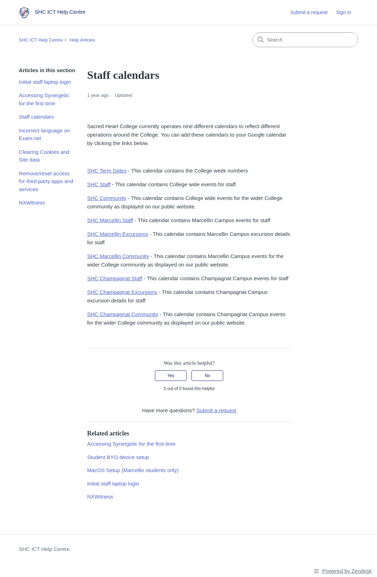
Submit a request (309, 12)
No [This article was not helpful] (207, 375)
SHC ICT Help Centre (41, 40)
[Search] (305, 40)
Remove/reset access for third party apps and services (46, 181)
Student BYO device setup (118, 457)
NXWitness (32, 203)
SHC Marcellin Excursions (117, 234)
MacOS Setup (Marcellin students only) (132, 470)
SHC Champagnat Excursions (122, 292)
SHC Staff (98, 184)
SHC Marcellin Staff (110, 220)
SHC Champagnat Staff (114, 278)
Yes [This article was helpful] (171, 375)
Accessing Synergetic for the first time (44, 99)
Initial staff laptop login (45, 82)
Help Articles (82, 40)
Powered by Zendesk (347, 571)
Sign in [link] (343, 12)
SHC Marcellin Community (118, 256)
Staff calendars (36, 117)
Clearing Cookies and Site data (44, 156)
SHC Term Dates (106, 171)
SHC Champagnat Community (122, 314)
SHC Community (106, 198)
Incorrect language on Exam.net (44, 134)
